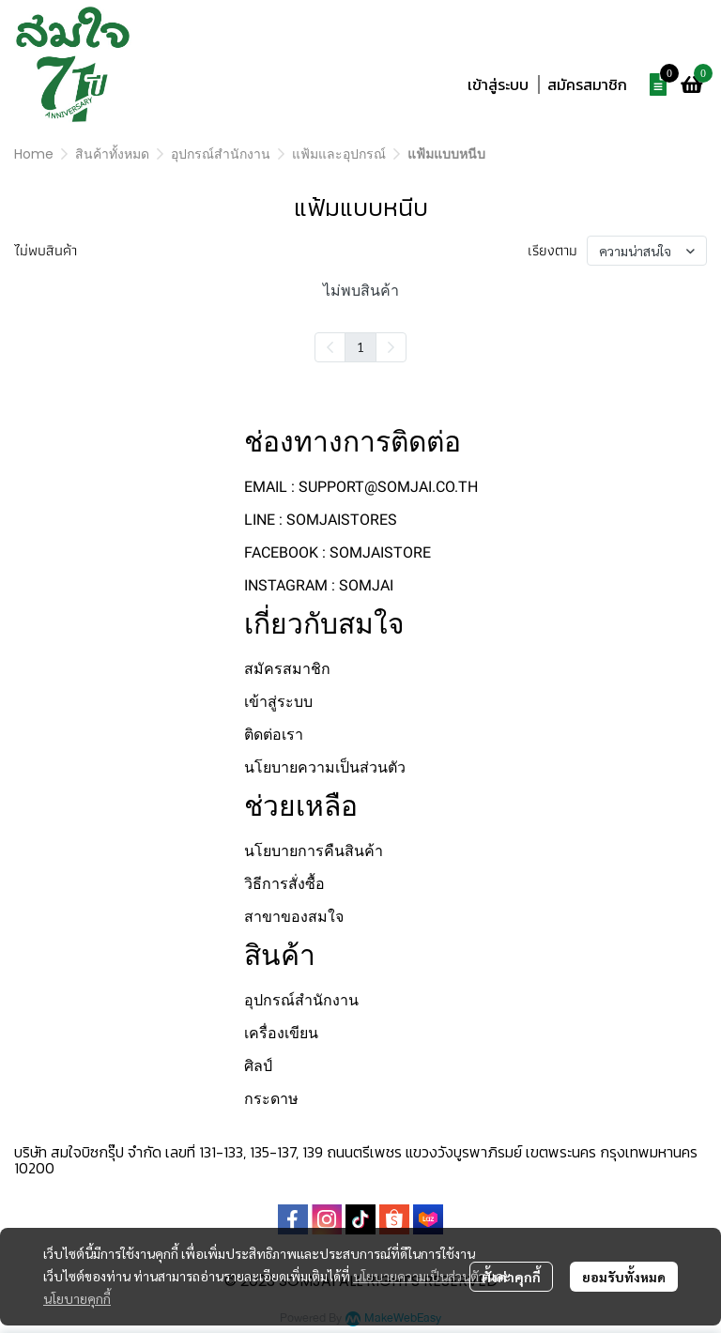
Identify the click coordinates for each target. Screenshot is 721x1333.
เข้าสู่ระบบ (498, 84)
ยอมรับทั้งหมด (624, 1276)
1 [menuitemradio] (360, 346)
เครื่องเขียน (281, 1033)
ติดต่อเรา (273, 734)
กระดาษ (271, 1099)
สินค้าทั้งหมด (112, 154)
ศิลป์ (258, 1066)
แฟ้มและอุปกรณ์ (339, 154)
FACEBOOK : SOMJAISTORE (337, 552)
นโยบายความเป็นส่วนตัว (419, 1275)
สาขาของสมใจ (294, 917)
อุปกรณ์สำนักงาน (220, 154)
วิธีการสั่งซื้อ (284, 884)
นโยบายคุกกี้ (77, 1298)
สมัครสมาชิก (587, 84)
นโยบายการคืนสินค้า (313, 851)
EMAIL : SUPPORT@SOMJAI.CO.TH (361, 487)
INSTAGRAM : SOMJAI (318, 585)
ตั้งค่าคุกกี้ (511, 1276)
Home (34, 154)
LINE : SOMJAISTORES (320, 520)
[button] (589, 41)
